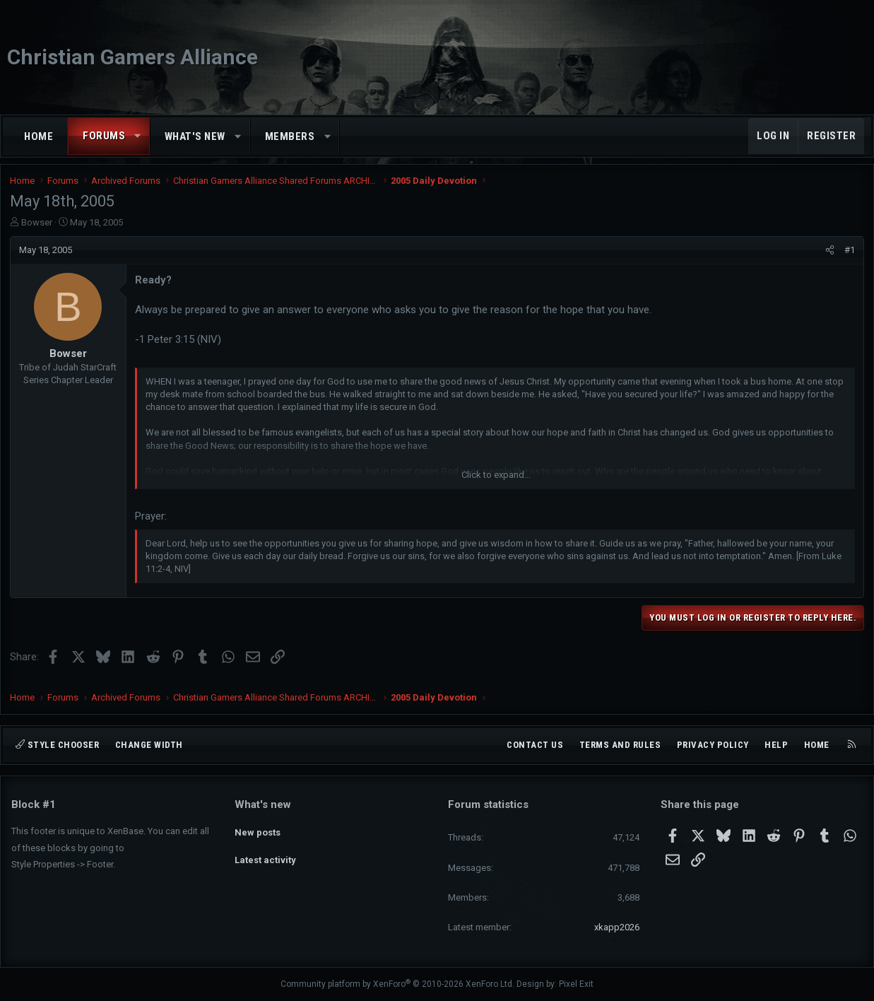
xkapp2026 (616, 927)
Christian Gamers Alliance (132, 57)
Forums (104, 135)
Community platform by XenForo (397, 984)
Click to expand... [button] (496, 480)
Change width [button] (149, 744)
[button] (138, 136)
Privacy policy (713, 744)
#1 (848, 255)
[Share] (828, 255)
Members (290, 136)
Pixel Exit (576, 984)
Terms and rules (620, 744)
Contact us (535, 744)
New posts (257, 829)
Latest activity (265, 855)
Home (38, 136)
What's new (195, 136)
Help (776, 744)
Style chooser (57, 744)
